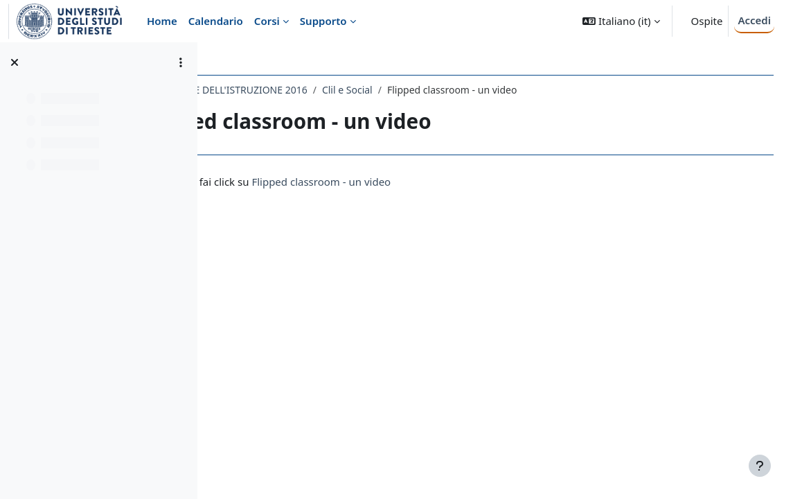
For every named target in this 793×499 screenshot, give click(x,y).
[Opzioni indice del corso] (181, 62)
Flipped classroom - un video (445, 182)
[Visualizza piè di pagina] (760, 466)
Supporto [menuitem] (323, 21)
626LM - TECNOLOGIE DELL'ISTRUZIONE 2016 (327, 89)
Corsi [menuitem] (267, 21)
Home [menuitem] (162, 21)
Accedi (754, 20)
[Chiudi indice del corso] (14, 62)
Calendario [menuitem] (215, 21)
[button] (620, 21)
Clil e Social (470, 89)
